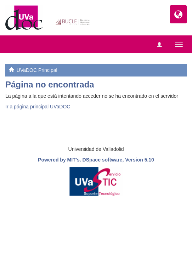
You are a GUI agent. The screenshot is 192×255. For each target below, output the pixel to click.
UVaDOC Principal (37, 70)
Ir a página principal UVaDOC (37, 106)
